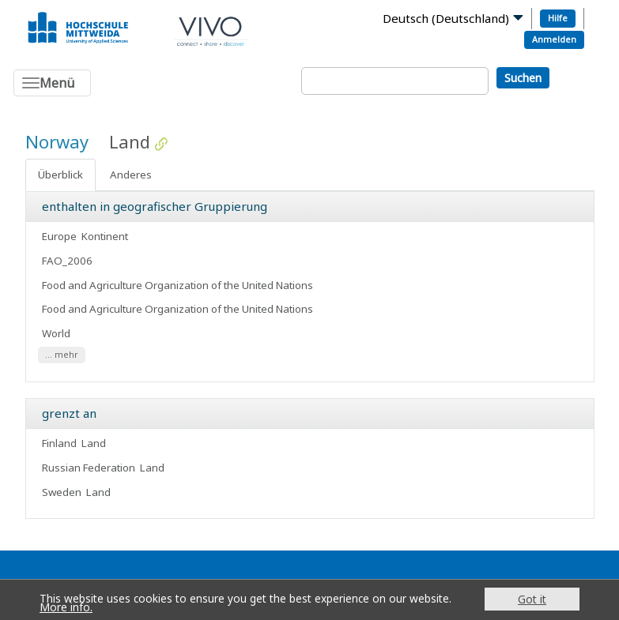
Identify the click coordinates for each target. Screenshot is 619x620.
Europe (59, 236)
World (56, 333)
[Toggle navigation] (52, 83)
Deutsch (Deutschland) (446, 18)
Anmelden (554, 39)
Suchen (523, 77)
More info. (66, 606)
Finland (59, 443)
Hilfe (558, 18)
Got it (532, 599)
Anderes (131, 174)
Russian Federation (88, 467)
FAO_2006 (67, 261)
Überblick (60, 174)
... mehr (61, 354)
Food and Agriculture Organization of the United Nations (178, 285)
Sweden (61, 492)
